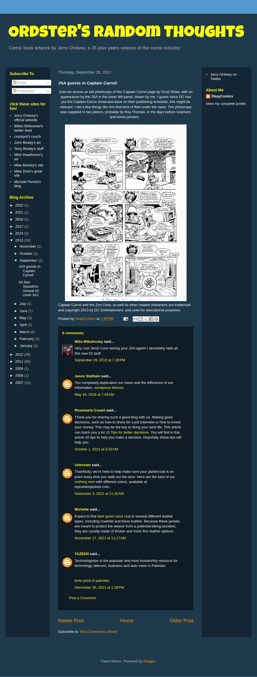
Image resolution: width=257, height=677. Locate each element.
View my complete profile (226, 104)
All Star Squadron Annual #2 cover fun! (29, 288)
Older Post (181, 620)
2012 (19, 354)
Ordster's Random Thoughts (126, 33)
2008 (19, 375)
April (24, 325)
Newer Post (71, 620)
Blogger (149, 661)
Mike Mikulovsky (89, 341)
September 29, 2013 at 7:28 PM (100, 360)
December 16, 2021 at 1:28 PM (99, 587)
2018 (19, 219)
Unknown (83, 465)
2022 (19, 205)
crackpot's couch (27, 136)
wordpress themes (109, 388)
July (23, 304)
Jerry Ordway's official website (26, 117)
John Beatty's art (27, 142)
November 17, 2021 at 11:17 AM (100, 538)
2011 (19, 361)
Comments (24, 91)
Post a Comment (82, 598)
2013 (19, 240)
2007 (19, 383)
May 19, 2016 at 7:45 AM (94, 394)
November (28, 246)
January (26, 346)
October (26, 253)
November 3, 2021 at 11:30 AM (99, 494)
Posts (19, 83)
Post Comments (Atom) (98, 632)
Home (127, 620)
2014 (19, 233)
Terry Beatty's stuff (28, 149)
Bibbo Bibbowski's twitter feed (28, 128)
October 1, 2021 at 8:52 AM (96, 449)
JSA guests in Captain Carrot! (29, 270)
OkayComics (222, 96)
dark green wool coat (114, 516)
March (25, 332)
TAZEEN (82, 554)
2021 (19, 212)
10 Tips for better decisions (127, 432)
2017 (19, 226)
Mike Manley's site (28, 165)
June (24, 311)
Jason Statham (87, 376)
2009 (19, 369)
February (27, 339)
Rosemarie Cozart (90, 410)
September (29, 260)
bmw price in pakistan (92, 580)
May (23, 318)
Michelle (82, 509)
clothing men (85, 482)
